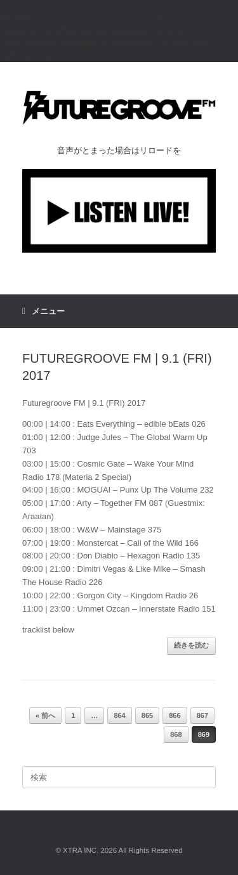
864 (119, 715)
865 (147, 715)
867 (202, 715)
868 (176, 734)
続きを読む (191, 645)
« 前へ (45, 715)
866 (174, 715)
